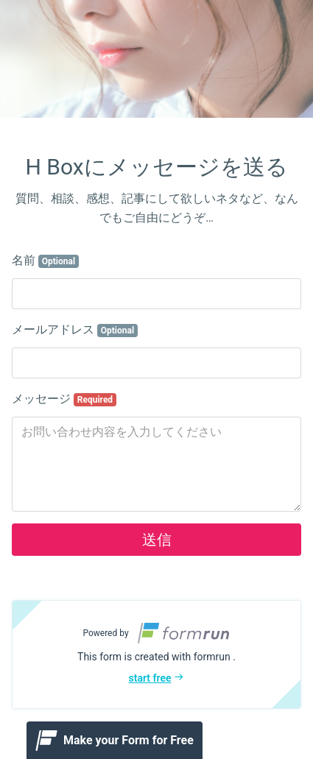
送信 (157, 539)
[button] (156, 654)
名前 (45, 260)
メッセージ (64, 399)
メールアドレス (75, 329)
